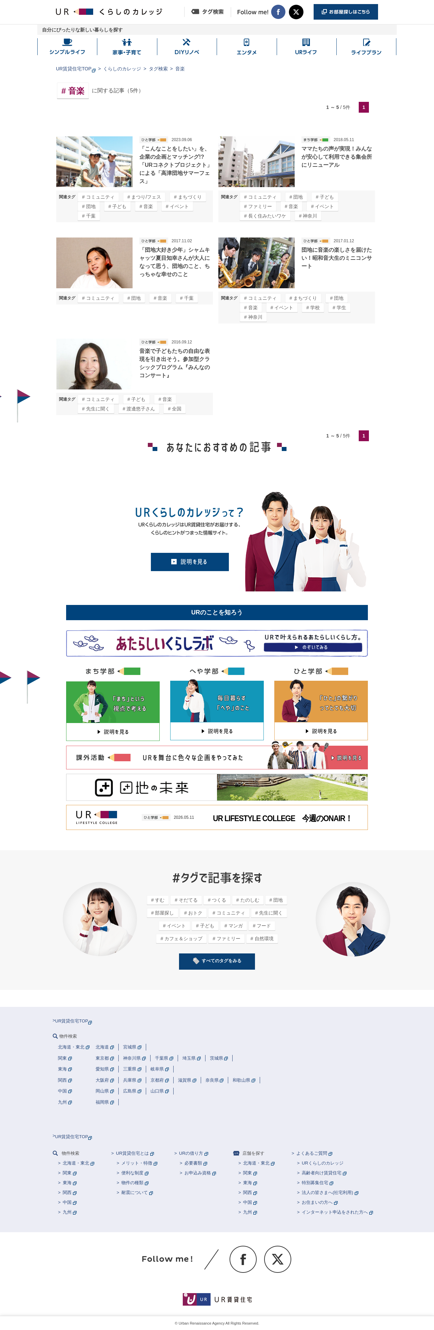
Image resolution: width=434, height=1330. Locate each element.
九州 (67, 1212)
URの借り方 (191, 1153)
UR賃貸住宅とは (132, 1153)
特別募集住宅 (315, 1182)
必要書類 (193, 1163)
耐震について (134, 1192)
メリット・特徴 (136, 1163)
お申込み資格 (197, 1172)
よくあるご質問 (311, 1153)
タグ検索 (158, 68)
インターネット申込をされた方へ (335, 1212)
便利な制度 (132, 1172)
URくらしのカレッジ (322, 1163)
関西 (67, 1192)
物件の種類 (132, 1182)
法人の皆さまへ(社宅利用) (327, 1192)
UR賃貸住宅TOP (74, 68)
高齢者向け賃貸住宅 (321, 1172)
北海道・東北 (76, 1163)
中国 (67, 1202)
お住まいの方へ (317, 1202)
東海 (67, 1182)
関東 (67, 1172)
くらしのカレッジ (122, 68)
